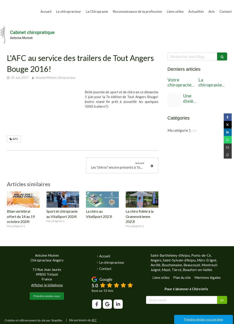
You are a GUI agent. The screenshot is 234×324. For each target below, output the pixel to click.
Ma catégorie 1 (179, 130)
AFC (94, 320)
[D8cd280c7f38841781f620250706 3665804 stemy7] (174, 100)
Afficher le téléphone (47, 285)
